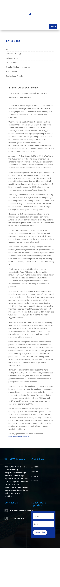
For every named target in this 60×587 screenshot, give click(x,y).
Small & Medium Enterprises (18, 67)
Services (34, 471)
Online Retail (11, 62)
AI (7, 49)
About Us (35, 467)
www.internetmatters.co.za (18, 437)
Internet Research (28, 93)
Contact (34, 481)
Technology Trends (14, 76)
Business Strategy (13, 54)
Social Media (11, 71)
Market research (24, 97)
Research (35, 476)
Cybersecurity (12, 58)
